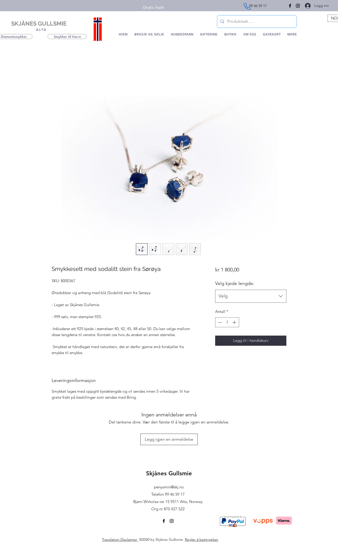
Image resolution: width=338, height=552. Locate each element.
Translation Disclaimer (120, 539)
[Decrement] (219, 322)
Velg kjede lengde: (234, 283)
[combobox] (250, 296)
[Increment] (234, 322)
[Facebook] (163, 521)
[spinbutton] (227, 322)
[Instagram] (297, 5)
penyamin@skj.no (169, 486)
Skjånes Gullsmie (169, 473)
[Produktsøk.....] (256, 21)
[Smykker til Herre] (67, 36)
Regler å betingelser (201, 539)
